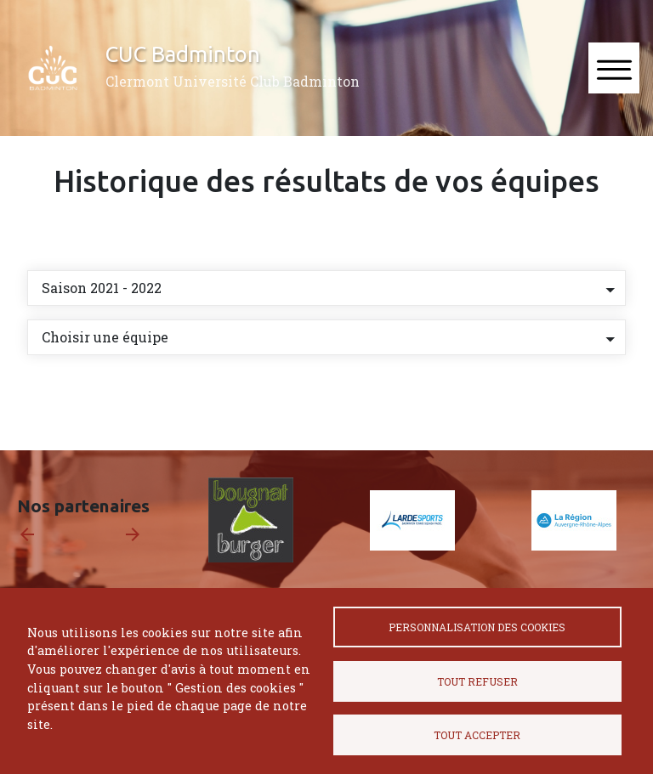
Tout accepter (477, 735)
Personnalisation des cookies (477, 627)
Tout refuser (477, 681)
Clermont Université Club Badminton (232, 81)
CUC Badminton (182, 54)
